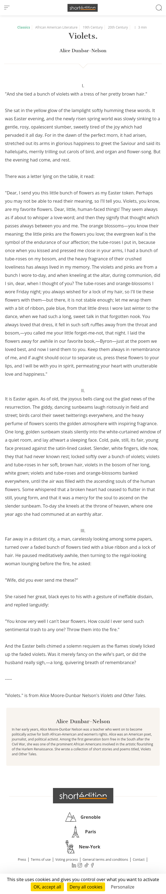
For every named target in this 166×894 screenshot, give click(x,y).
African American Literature (56, 27)
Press (22, 859)
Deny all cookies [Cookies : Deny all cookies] (86, 887)
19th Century (93, 27)
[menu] (7, 7)
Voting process (66, 859)
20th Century (118, 27)
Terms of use (40, 859)
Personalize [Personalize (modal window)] (122, 887)
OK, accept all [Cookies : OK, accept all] (47, 887)
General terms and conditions (105, 859)
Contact (139, 859)
